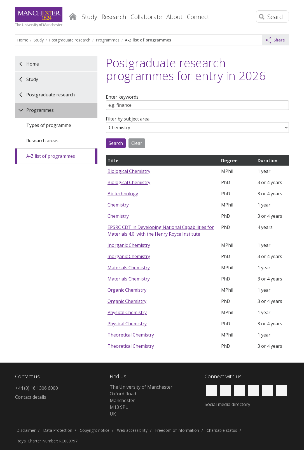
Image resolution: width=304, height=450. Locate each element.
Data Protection (57, 430)
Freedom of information (177, 430)
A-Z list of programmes (148, 40)
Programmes (108, 40)
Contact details (30, 397)
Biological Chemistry (128, 171)
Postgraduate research (69, 40)
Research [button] (114, 16)
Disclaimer (26, 430)
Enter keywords (122, 97)
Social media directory (227, 404)
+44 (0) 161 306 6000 (36, 388)
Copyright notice (94, 430)
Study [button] (89, 16)
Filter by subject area (127, 119)
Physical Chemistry (127, 312)
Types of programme (48, 125)
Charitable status (222, 430)
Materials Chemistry (128, 268)
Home (72, 15)
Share (275, 40)
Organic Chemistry (126, 290)
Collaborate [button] (146, 16)
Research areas (42, 141)
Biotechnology (122, 194)
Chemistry (118, 205)
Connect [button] (198, 16)
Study (39, 40)
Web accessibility (132, 430)
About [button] (174, 16)
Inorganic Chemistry (128, 245)
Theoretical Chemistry (130, 335)
